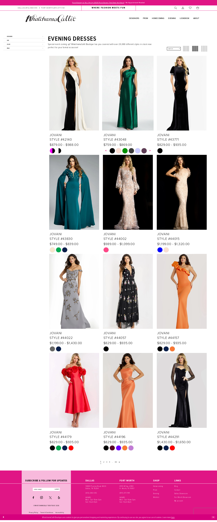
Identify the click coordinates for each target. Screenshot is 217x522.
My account (178, 501)
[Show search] (175, 8)
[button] (183, 8)
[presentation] (74, 94)
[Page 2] (101, 462)
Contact (177, 490)
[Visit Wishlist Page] (190, 8)
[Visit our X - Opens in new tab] (50, 499)
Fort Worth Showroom (182, 498)
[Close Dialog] (4, 519)
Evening (156, 494)
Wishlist (156, 498)
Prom (155, 490)
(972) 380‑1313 (91, 493)
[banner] (50, 19)
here (173, 519)
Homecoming (158, 487)
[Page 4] (109, 462)
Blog (176, 487)
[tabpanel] (112, 151)
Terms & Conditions (46, 514)
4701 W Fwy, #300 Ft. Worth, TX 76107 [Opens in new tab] (127, 488)
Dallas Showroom (181, 494)
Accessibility (60, 514)
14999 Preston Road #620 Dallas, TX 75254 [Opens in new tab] (95, 488)
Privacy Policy (33, 514)
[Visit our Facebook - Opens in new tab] (33, 499)
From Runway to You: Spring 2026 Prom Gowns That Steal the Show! (94, 2)
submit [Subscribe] (61, 490)
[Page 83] (118, 462)
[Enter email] (46, 490)
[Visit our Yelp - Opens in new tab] (59, 499)
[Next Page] (122, 462)
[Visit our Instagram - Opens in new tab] (41, 499)
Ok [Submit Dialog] (212, 519)
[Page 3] (105, 462)
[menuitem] (41, 8)
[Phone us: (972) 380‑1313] (27, 8)
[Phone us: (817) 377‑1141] (53, 8)
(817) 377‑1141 (125, 493)
